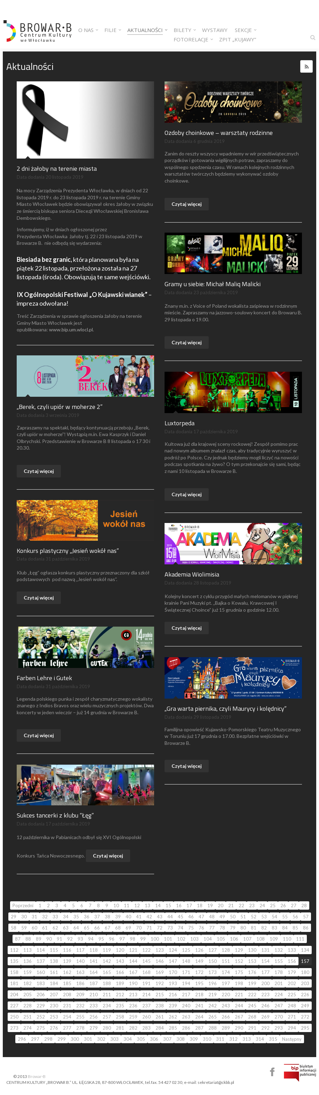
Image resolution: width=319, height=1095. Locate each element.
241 (199, 1005)
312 (233, 1039)
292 (265, 1028)
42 (149, 916)
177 (265, 972)
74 (180, 928)
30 (24, 916)
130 (252, 950)
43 (159, 916)
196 (212, 983)
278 (80, 1028)
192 (159, 983)
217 (186, 994)
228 (27, 1005)
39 (118, 916)
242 (212, 1005)
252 (41, 1017)
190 (133, 983)
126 (199, 950)
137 (41, 961)
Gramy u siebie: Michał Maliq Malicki (213, 284)
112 (14, 950)
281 (120, 1028)
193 (173, 983)
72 (159, 928)
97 (122, 939)
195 (199, 983)
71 (149, 928)
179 (292, 972)
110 (287, 939)
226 (305, 994)
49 (222, 916)
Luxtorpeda (179, 423)
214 (146, 994)
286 (186, 1028)
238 (159, 1005)
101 (168, 939)
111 (300, 939)
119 (107, 950)
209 (80, 994)
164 (93, 972)
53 (264, 916)
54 (274, 916)
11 (126, 905)
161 (54, 972)
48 (212, 916)
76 (201, 928)
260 (146, 1017)
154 (265, 961)
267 (239, 1017)
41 (139, 916)
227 (14, 1005)
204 (14, 994)
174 (226, 972)
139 (67, 961)
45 (180, 916)
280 (107, 1028)
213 (133, 994)
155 (278, 961)
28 (304, 905)
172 (199, 972)
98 (132, 939)
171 (186, 972)
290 (239, 1028)
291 (252, 1028)
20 (220, 905)
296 (22, 1039)
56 (295, 916)
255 (80, 1017)
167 (133, 972)
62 (55, 928)
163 (80, 972)
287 (199, 1028)
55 (285, 916)
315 (273, 1039)
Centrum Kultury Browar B (272, 1072)
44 (170, 916)
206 (41, 994)
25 (273, 905)
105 (221, 939)
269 (265, 1017)
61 (45, 928)
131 (265, 950)
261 (159, 1017)
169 (159, 972)
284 (159, 1028)
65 (86, 928)
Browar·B (37, 1076)
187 (93, 983)
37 (97, 916)
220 (226, 994)
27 (293, 905)
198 (239, 983)
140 (80, 961)
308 (180, 1039)
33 (55, 916)
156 (292, 961)
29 (13, 916)
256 (93, 1017)
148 (186, 961)
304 (127, 1039)
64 (76, 928)
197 (226, 983)
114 (41, 950)
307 (167, 1039)
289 (226, 1028)
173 (212, 972)
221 (239, 994)
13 (147, 905)
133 (292, 950)
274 (27, 1028)
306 (154, 1039)
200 (265, 983)
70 (139, 928)
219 (212, 994)
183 (41, 983)
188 (107, 983)
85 (295, 928)
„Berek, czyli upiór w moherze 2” (60, 406)
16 (179, 905)
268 (252, 1017)
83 (274, 928)
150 (212, 961)
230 (54, 1005)
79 (233, 928)
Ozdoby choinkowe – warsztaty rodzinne (219, 132)
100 (155, 939)
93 (80, 939)
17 (189, 905)
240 (186, 1005)
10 (116, 905)
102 (181, 939)
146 (159, 961)
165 (107, 972)
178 (278, 972)
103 (194, 939)
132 (278, 950)
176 (252, 972)
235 (120, 1005)
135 (14, 961)
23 (252, 905)
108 (260, 939)
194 (186, 983)
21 (231, 905)
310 (207, 1039)
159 (27, 972)
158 (14, 972)
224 (278, 994)
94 (91, 939)
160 (41, 972)
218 (199, 994)
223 (265, 994)
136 (27, 961)
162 (67, 972)
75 (191, 928)
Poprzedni (23, 905)
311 (220, 1039)
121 (133, 950)
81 (253, 928)
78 (222, 928)
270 (278, 1017)
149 (199, 961)
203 (305, 983)
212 (120, 994)
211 (107, 994)
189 (120, 983)
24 (262, 905)
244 (239, 1005)
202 (292, 983)
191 (146, 983)
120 (120, 950)
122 (146, 950)
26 (283, 905)
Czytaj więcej (187, 204)
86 (306, 928)
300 (75, 1039)
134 (305, 950)
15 (168, 905)
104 (208, 939)
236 (133, 1005)
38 (107, 916)
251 (27, 1017)
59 (24, 928)
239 (173, 1005)
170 (173, 972)
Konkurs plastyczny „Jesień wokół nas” (68, 550)
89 (38, 939)
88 (28, 939)
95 (101, 939)
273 (14, 1028)
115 (54, 950)
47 (201, 916)
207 (54, 994)
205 (27, 994)
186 (80, 983)
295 (305, 1028)
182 (27, 983)
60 (34, 928)
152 (239, 961)
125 (186, 950)
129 (239, 950)
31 (34, 916)
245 (252, 1005)
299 (61, 1039)
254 (67, 1017)
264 (199, 1017)
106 (234, 939)
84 (285, 928)
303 (114, 1039)
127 (212, 950)
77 (212, 928)
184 (54, 983)
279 (93, 1028)
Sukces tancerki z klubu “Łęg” (55, 815)
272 (305, 1017)
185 (67, 983)
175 (239, 972)
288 (212, 1028)
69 (128, 928)
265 (212, 1017)
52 (253, 916)
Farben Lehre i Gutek (44, 678)
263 (186, 1017)
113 (27, 950)
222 (252, 994)
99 (143, 939)
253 (54, 1017)
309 (194, 1039)
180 (305, 972)
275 (41, 1028)
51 (243, 916)
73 (170, 928)
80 (243, 928)
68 (118, 928)
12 (137, 905)
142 (107, 961)
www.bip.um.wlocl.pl (71, 329)
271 (292, 1017)
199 (252, 983)
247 (278, 1005)
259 (133, 1017)
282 (133, 1028)
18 (199, 905)
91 (59, 939)
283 (146, 1028)
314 (260, 1039)
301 (88, 1039)
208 (67, 994)
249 (305, 1005)
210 (93, 994)
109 (274, 939)
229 (41, 1005)
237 (146, 1005)
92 (70, 939)
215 (159, 994)
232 (80, 1005)
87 (18, 939)
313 (246, 1039)
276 (54, 1028)
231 (67, 1005)
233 (93, 1005)
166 (120, 972)
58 (13, 928)
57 (306, 916)
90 (49, 939)
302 (101, 1039)
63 (66, 928)
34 (66, 916)
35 (76, 916)
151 (226, 961)
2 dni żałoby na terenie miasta (57, 168)
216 (173, 994)
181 (14, 983)
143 (120, 961)
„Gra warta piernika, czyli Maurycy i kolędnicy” (226, 708)
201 (278, 983)
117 (80, 950)
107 (247, 939)
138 (54, 961)
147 (173, 961)
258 (120, 1017)
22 (241, 905)
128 (226, 950)
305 (141, 1039)
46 (191, 916)
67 (107, 928)
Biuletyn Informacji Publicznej (300, 1073)
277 (67, 1028)
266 (226, 1017)
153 (252, 961)
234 (107, 1005)
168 (146, 972)
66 (97, 928)
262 (173, 1017)
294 (292, 1028)
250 (14, 1017)
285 (173, 1028)
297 (35, 1039)
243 (226, 1005)
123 (159, 950)
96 (111, 939)
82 (264, 928)
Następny (292, 1039)
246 (265, 1005)
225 (292, 994)
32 (45, 916)
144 (133, 961)
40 (128, 916)
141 (93, 961)
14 (158, 905)
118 (93, 950)
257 (107, 1017)
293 (278, 1028)
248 (292, 1005)
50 (233, 916)
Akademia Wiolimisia (192, 574)
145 (146, 961)
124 (173, 950)
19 (210, 905)
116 (67, 950)
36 (86, 916)
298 (48, 1039)
